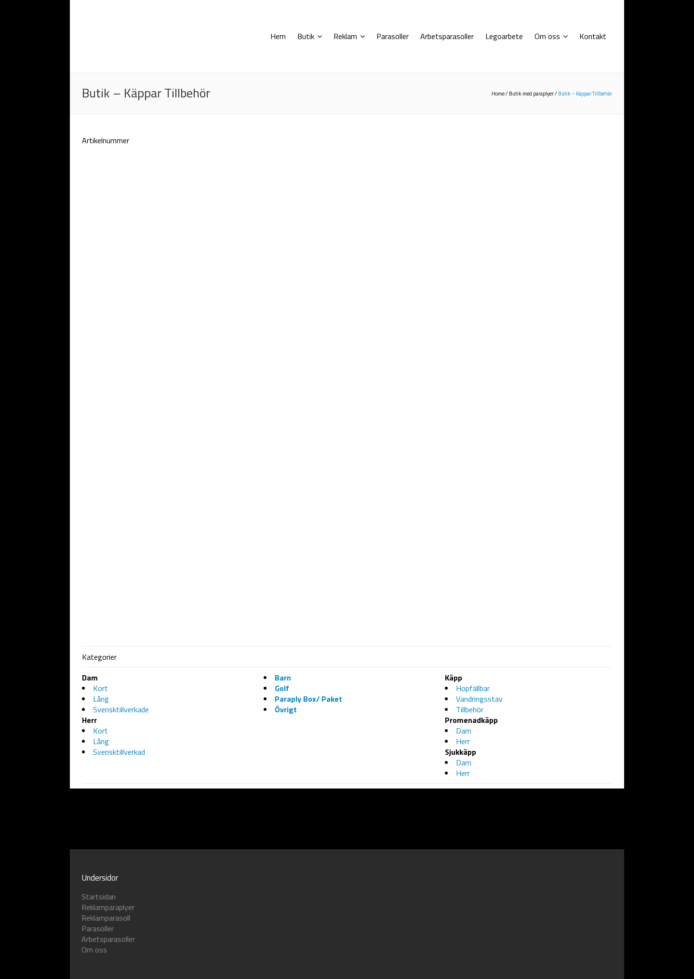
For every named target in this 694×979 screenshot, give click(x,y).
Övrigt (286, 900)
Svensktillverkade (121, 900)
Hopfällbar (473, 878)
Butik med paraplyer (531, 93)
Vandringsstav (479, 889)
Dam (463, 921)
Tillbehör (469, 900)
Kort (100, 878)
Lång (101, 889)
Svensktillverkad (119, 942)
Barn (283, 868)
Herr (463, 932)
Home (498, 93)
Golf (282, 878)
